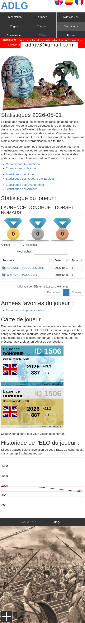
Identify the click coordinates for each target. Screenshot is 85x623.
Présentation (14, 17)
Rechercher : (42, 252)
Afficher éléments (19, 245)
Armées (42, 17)
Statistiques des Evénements (25, 184)
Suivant (77, 292)
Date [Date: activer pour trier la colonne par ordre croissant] (54, 260)
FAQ (57, 522)
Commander (14, 35)
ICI (70, 40)
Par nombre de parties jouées (25, 310)
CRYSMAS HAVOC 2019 (22, 274)
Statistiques (71, 26)
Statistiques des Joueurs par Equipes (30, 178)
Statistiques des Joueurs (22, 174)
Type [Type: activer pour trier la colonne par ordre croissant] (73, 260)
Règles (14, 26)
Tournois (42, 26)
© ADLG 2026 (28, 522)
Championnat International (23, 164)
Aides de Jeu (70, 17)
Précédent (53, 292)
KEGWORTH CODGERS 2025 (25, 267)
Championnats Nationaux (22, 168)
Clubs (42, 35)
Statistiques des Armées (21, 189)
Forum (70, 35)
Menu (6, 616)
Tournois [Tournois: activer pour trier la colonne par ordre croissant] (8, 260)
